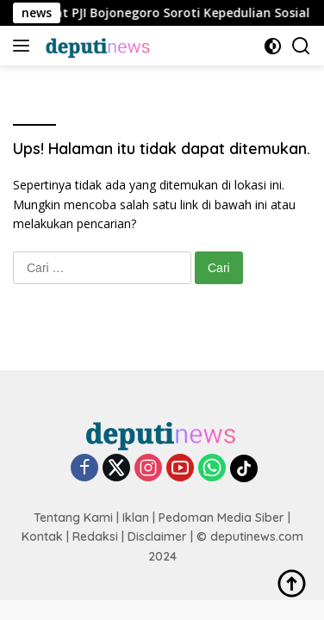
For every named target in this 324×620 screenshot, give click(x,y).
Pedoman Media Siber (221, 517)
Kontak (42, 536)
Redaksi (95, 536)
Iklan (135, 517)
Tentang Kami (73, 517)
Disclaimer (157, 536)
